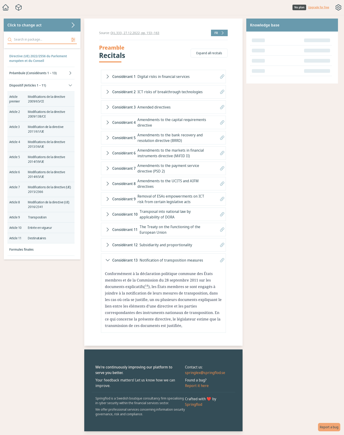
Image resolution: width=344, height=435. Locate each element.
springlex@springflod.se (205, 372)
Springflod (193, 404)
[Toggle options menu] (338, 7)
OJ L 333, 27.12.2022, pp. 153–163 (134, 33)
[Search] (9, 39)
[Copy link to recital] (222, 76)
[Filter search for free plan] (73, 39)
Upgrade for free (318, 7)
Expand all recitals (209, 53)
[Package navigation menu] (18, 7)
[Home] (5, 7)
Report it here (197, 385)
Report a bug (329, 427)
